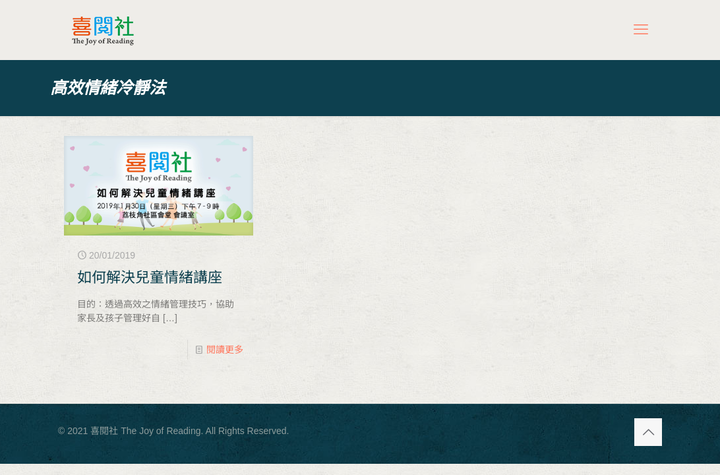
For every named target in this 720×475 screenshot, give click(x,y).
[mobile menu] (641, 29)
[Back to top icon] (648, 432)
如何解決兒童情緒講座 (149, 277)
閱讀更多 (224, 349)
